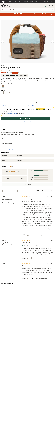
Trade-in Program (5, 370)
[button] (27, 42)
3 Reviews (20, 171)
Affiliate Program (32, 368)
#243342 (11, 18)
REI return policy (27, 121)
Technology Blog (46, 370)
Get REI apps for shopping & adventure (16, 389)
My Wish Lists (4, 351)
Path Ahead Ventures (20, 370)
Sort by (37, 187)
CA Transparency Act (36, 403)
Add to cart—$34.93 (26, 118)
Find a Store (25, 378)
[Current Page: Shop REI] (3, 1)
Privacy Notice (32, 401)
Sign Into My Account (7, 347)
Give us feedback (24, 295)
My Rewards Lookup (6, 349)
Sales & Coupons (46, 347)
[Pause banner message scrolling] (51, 14)
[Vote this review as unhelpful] (32, 235)
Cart (49, 5)
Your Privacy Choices (20, 401)
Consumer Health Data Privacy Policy (10, 403)
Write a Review (27, 184)
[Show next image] (52, 41)
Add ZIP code (31, 105)
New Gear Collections (6, 365)
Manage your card (37, 338)
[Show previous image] (2, 41)
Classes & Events (19, 365)
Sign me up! (41, 307)
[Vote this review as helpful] (28, 235)
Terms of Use (9, 401)
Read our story (5, 323)
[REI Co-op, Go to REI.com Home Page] (3, 5)
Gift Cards (30, 349)
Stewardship (45, 372)
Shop (8, 6)
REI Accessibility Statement (27, 405)
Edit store (3, 105)
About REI (44, 361)
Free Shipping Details (47, 349)
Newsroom (44, 367)
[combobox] (27, 9)
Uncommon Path (19, 367)
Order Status (18, 347)
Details (11, 111)
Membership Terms (48, 403)
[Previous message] (4, 14)
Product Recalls (25, 403)
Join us (30, 327)
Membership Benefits (6, 353)
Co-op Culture (32, 363)
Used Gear (4, 367)
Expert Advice (18, 363)
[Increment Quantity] (9, 92)
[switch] (4, 191)
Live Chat (44, 378)
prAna (3, 65)
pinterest (41, 391)
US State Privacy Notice (43, 401)
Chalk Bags (6, 18)
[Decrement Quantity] (2, 92)
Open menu (52, 5)
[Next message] (49, 14)
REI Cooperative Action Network (9, 338)
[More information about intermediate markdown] (19, 73)
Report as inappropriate (40, 235)
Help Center (5, 378)
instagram (31, 391)
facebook (38, 391)
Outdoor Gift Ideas (33, 347)
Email (11, 305)
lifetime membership (12, 113)
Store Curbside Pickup (20, 353)
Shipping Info (18, 355)
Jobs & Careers (32, 361)
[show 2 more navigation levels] (1, 18)
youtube (45, 391)
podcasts (48, 391)
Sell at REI (30, 366)
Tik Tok (34, 391)
